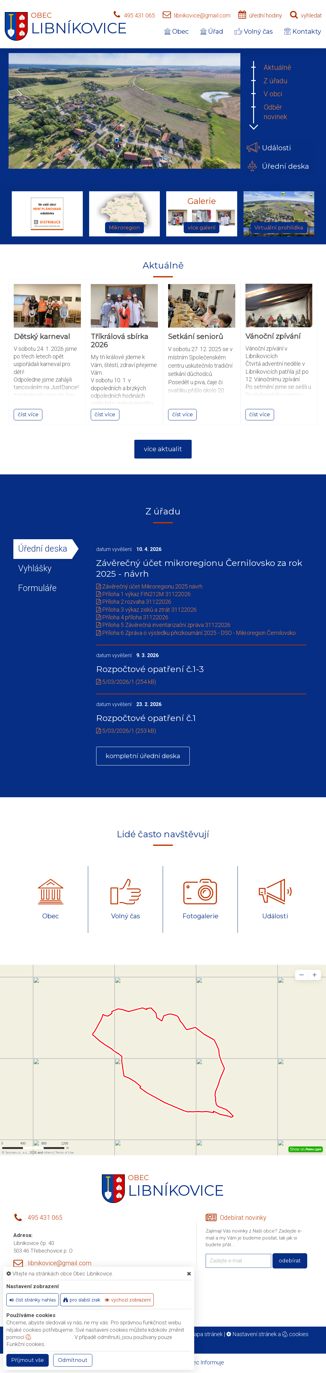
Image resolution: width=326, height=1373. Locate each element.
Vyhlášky (35, 568)
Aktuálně (277, 67)
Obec (176, 31)
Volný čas (254, 31)
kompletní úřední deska (143, 756)
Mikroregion (124, 228)
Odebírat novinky (243, 1217)
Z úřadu (275, 81)
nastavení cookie (48, 1337)
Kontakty (302, 31)
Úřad (211, 31)
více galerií (202, 228)
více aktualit (163, 449)
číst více (28, 414)
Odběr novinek (275, 112)
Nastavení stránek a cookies (267, 1334)
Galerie (202, 201)
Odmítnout (73, 1360)
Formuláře (37, 588)
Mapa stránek (206, 1334)
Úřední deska (42, 549)
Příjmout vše (27, 1360)
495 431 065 (139, 15)
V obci (273, 94)
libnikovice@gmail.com (202, 15)
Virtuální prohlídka (278, 228)
